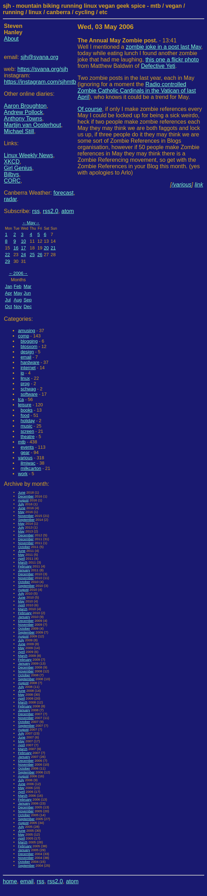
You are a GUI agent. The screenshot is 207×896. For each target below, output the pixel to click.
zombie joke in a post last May (163, 47)
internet (28, 367)
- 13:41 (127, 40)
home (10, 881)
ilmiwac (27, 463)
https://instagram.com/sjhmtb (40, 82)
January (24, 570)
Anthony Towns (23, 119)
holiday (27, 420)
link (199, 185)
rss (36, 211)
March (23, 562)
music (26, 426)
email (25, 357)
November (26, 516)
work (23, 473)
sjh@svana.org (39, 57)
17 (23, 247)
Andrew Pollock (23, 112)
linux (25, 378)
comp (23, 335)
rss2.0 (50, 211)
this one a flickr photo (172, 60)
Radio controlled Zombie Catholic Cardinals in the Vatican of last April (137, 90)
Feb (18, 286)
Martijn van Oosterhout (32, 125)
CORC (12, 181)
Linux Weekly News (28, 155)
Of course (90, 109)
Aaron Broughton (25, 106)
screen (27, 431)
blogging (28, 341)
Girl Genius (18, 168)
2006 (18, 273)
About (11, 39)
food (24, 415)
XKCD (11, 162)
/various (181, 185)
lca (21, 399)
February (24, 566)
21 (53, 247)
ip (22, 373)
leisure (24, 404)
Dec (28, 306)
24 (23, 254)
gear (25, 452)
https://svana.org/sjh (42, 69)
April (21, 558)
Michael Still (19, 131)
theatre (27, 436)
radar (10, 199)
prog (25, 383)
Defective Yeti (158, 66)
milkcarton (30, 468)
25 (32, 254)
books (26, 410)
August (23, 500)
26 (39, 254)
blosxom (28, 346)
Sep (28, 299)
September (26, 519)
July (21, 504)
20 (46, 247)
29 (7, 261)
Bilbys (11, 174)
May (31, 222)
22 (7, 254)
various (25, 457)
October (24, 547)
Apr (8, 293)
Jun (27, 293)
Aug (18, 299)
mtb (21, 441)
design (27, 351)
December (26, 496)
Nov (18, 306)
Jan (8, 286)
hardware (29, 362)
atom (67, 211)
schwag (28, 388)
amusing (26, 330)
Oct (8, 306)
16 (15, 247)
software (28, 394)
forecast (63, 193)
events (27, 447)
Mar (27, 286)
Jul (8, 299)
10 (23, 241)
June (21, 492)
